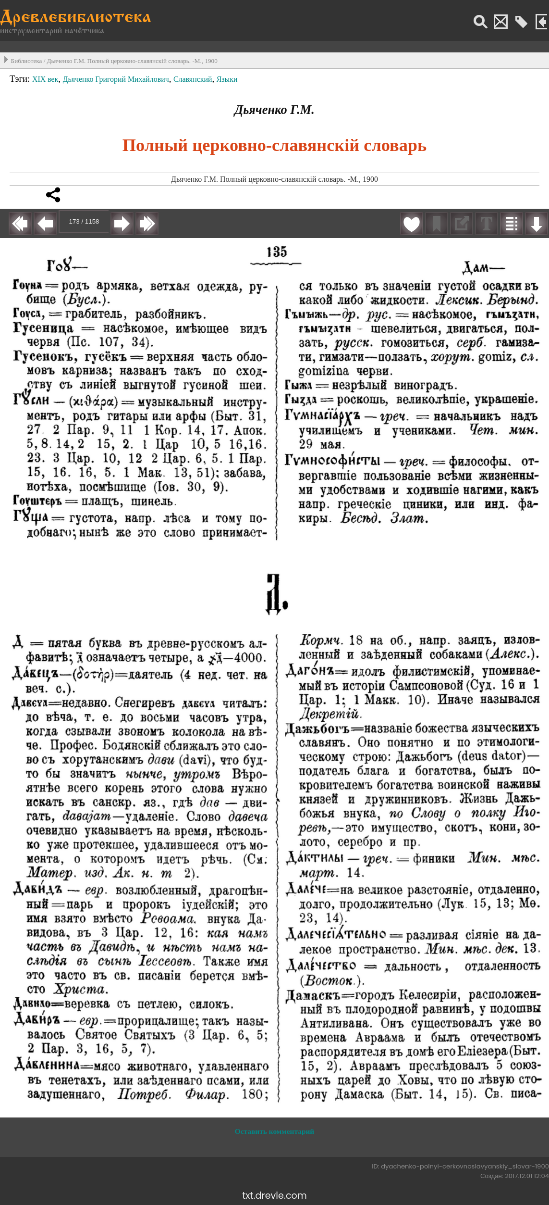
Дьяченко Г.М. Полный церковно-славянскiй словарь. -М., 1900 (132, 60)
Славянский (192, 79)
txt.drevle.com (274, 1195)
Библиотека (26, 60)
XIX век (45, 79)
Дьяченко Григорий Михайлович (116, 79)
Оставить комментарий (274, 1131)
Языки (227, 79)
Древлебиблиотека (75, 18)
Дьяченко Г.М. (274, 109)
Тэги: (21, 79)
